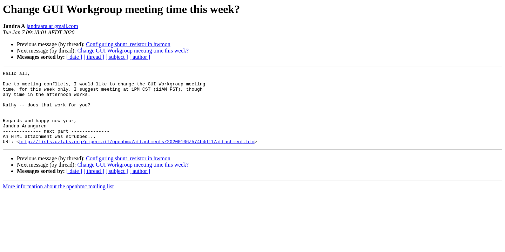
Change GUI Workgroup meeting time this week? (132, 51)
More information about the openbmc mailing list (58, 201)
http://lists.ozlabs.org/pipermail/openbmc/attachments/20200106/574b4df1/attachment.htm (137, 156)
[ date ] (74, 57)
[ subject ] (117, 57)
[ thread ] (93, 57)
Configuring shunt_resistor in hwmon (128, 44)
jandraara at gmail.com (52, 26)
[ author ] (139, 57)
